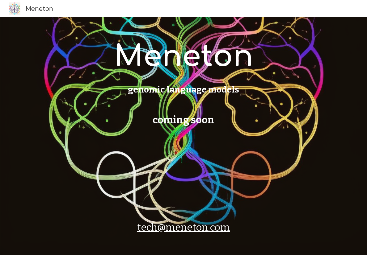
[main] (183, 136)
